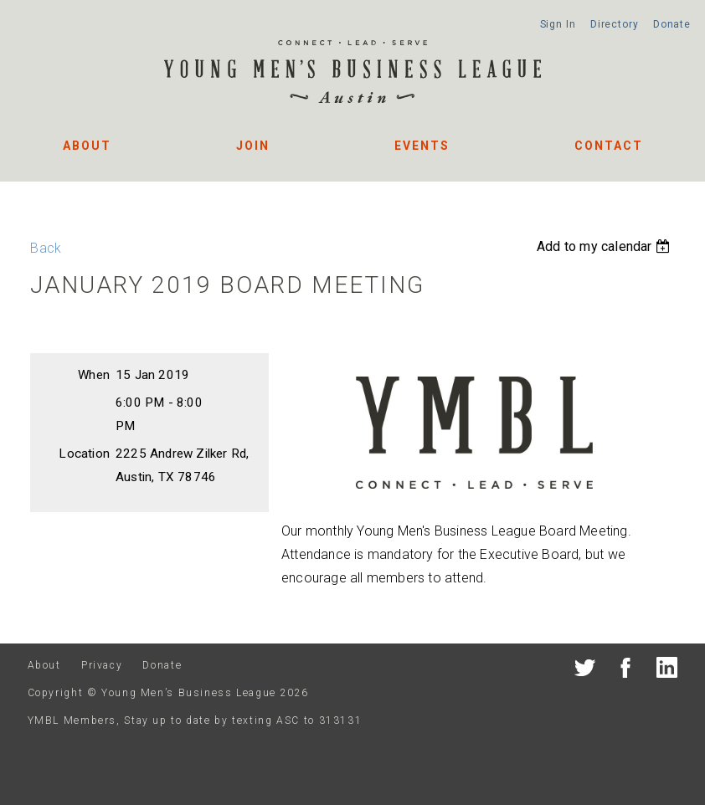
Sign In (558, 24)
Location (84, 453)
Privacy (101, 665)
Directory (614, 24)
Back (45, 248)
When (94, 374)
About (87, 145)
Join (253, 145)
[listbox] (605, 246)
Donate (672, 24)
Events (422, 145)
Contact (608, 145)
